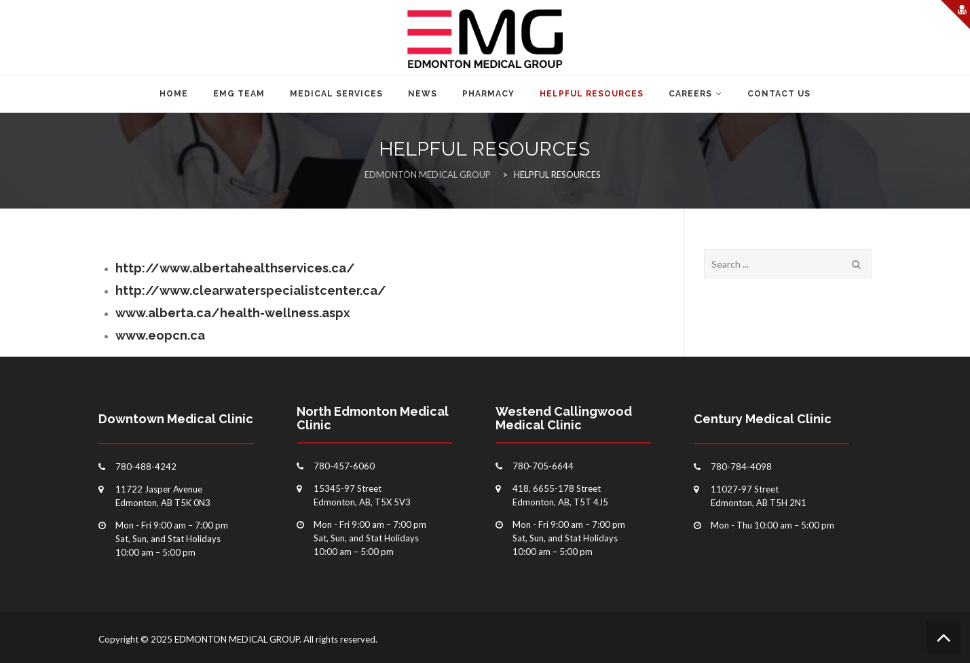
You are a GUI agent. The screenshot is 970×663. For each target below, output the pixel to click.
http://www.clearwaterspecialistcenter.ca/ (250, 290)
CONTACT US (778, 93)
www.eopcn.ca (160, 335)
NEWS (422, 93)
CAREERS (690, 93)
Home (174, 93)
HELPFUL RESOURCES (591, 93)
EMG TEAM (239, 93)
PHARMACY (488, 93)
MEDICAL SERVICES (336, 93)
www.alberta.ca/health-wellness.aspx (232, 313)
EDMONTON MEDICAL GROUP (236, 639)
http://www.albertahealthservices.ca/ (235, 268)
